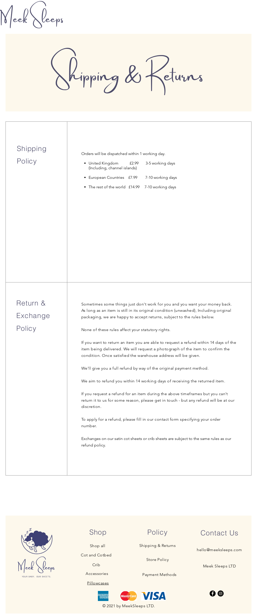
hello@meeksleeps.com (219, 549)
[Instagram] (221, 593)
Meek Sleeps (33, 17)
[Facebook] (213, 593)
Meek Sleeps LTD (219, 566)
